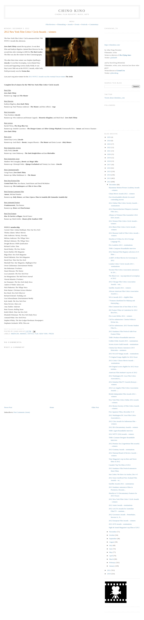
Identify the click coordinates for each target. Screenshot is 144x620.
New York (43, 333)
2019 (109, 158)
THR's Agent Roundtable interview (121, 431)
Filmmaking (61, 24)
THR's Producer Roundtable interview (122, 337)
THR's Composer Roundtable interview (122, 248)
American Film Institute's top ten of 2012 (123, 372)
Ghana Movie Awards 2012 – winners (122, 194)
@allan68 (113, 58)
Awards (70, 24)
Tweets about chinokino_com (114, 98)
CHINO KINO (72, 11)
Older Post (95, 407)
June (111, 549)
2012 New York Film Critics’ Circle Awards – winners (30, 32)
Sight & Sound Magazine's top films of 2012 (124, 527)
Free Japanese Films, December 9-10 (121, 412)
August (112, 542)
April (111, 556)
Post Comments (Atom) (22, 412)
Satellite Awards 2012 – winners (120, 288)
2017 (109, 165)
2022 (109, 147)
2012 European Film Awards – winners (122, 521)
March (111, 559)
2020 (109, 154)
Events (77, 24)
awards (23, 333)
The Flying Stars (125, 55)
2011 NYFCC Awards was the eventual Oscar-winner (47, 77)
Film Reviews (50, 24)
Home (52, 407)
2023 (109, 144)
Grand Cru (121, 71)
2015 (109, 171)
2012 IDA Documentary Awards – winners (123, 427)
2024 (109, 141)
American (15, 333)
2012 (109, 182)
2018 (109, 161)
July (111, 545)
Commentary (93, 24)
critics (31, 333)
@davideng (114, 73)
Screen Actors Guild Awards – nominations (123, 344)
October (112, 535)
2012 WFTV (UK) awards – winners (121, 434)
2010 (109, 574)
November (113, 532)
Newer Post (8, 407)
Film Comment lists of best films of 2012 (123, 307)
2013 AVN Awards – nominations (120, 524)
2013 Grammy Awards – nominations (122, 450)
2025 (109, 137)
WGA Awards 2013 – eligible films (121, 297)
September (113, 539)
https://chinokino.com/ (112, 45)
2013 (109, 178)
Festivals (84, 24)
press (51, 333)
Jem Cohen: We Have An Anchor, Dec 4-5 (123, 474)
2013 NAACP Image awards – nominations (124, 354)
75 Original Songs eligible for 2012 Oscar (123, 357)
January (112, 566)
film (36, 333)
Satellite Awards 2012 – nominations (121, 484)
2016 (109, 168)
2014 (109, 175)
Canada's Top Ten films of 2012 (120, 465)
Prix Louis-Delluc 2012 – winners (120, 316)
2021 (109, 151)
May (111, 552)
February (112, 563)
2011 (109, 570)
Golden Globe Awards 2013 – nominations (123, 341)
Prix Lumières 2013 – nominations (121, 245)
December (113, 185)
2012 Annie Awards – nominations (120, 505)
